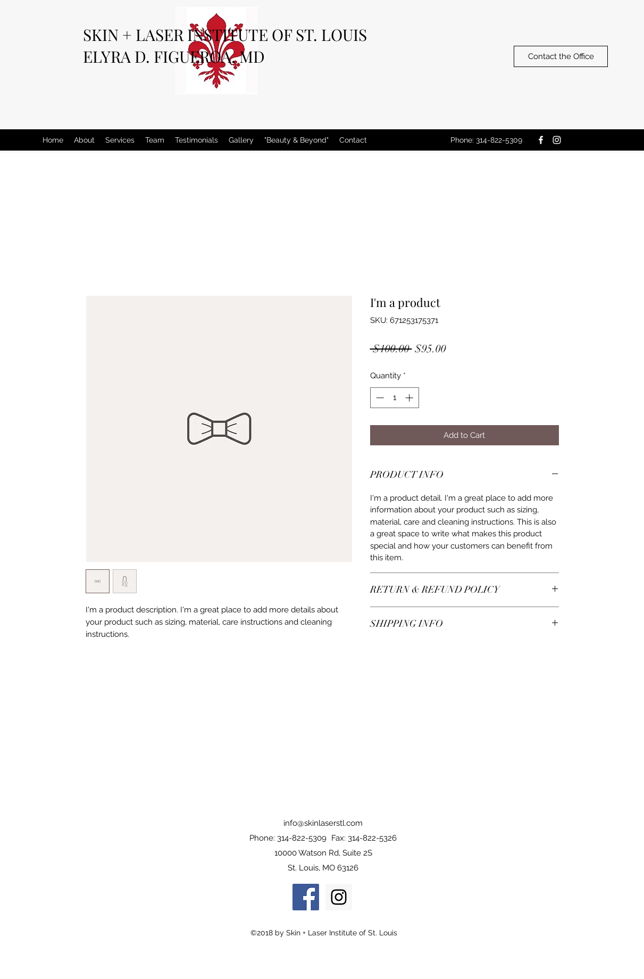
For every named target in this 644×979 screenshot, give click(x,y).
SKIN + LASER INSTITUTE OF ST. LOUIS (225, 34)
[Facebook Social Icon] (305, 897)
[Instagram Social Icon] (338, 897)
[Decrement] (379, 398)
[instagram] (556, 140)
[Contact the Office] (561, 56)
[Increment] (410, 398)
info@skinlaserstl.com (323, 823)
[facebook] (541, 140)
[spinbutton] (394, 398)
